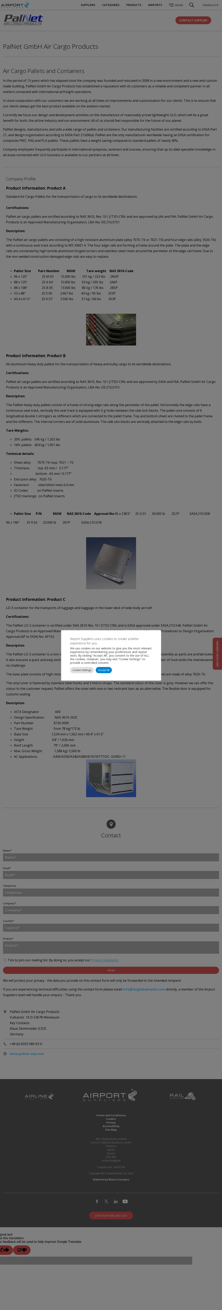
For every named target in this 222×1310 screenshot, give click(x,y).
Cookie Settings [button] (82, 670)
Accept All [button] (104, 670)
